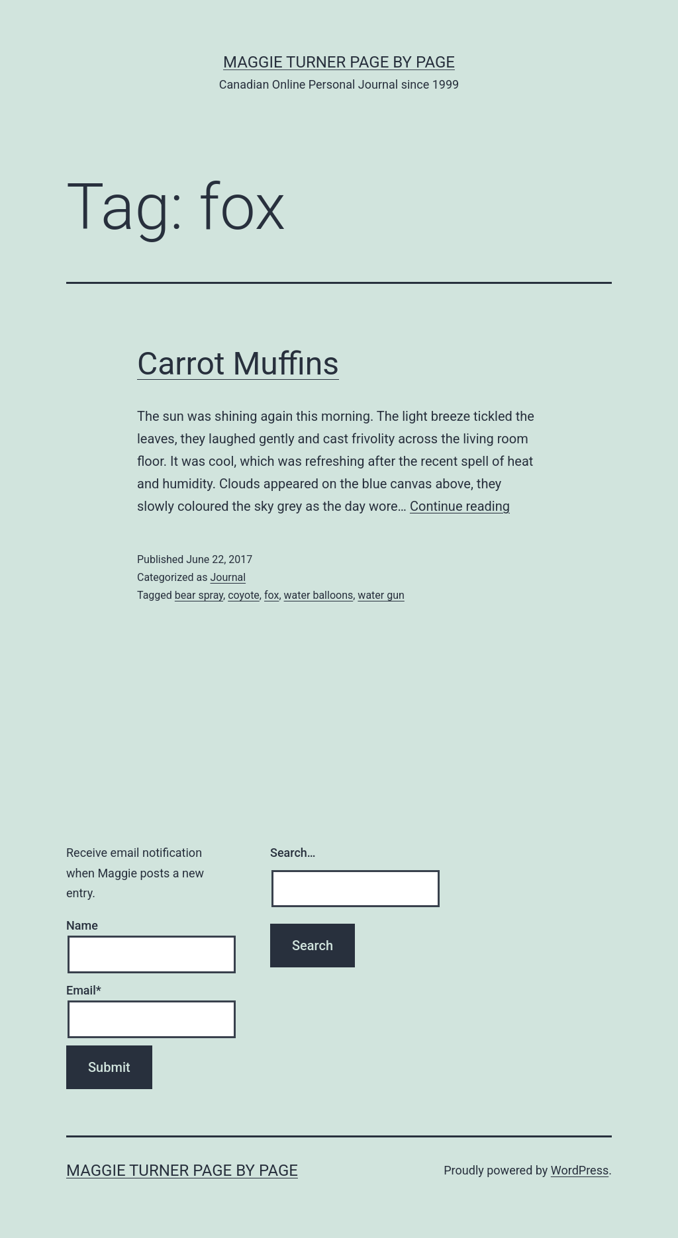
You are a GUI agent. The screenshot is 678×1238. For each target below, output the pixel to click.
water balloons (319, 595)
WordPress (579, 1170)
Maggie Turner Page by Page (339, 62)
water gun (381, 595)
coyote (244, 595)
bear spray (199, 595)
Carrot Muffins (238, 363)
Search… (293, 853)
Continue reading (460, 506)
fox (271, 595)
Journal (228, 577)
